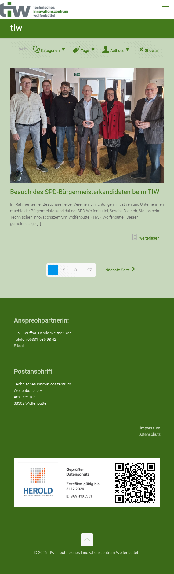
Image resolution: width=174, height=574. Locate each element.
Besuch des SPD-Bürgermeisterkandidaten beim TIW (84, 192)
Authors (116, 50)
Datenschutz (149, 434)
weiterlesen (149, 238)
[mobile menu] (166, 9)
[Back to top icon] (87, 539)
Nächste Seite (121, 270)
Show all (148, 50)
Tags (84, 50)
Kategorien (50, 50)
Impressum (150, 428)
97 (89, 270)
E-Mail (19, 346)
